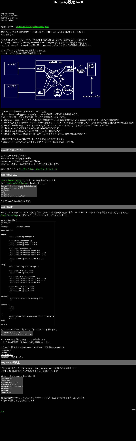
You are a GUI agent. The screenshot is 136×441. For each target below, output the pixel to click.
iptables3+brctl (37, 26)
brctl (47, 26)
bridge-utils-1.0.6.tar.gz (17, 183)
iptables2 (27, 26)
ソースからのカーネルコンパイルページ (38, 169)
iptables (19, 26)
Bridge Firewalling (9, 218)
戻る (2, 440)
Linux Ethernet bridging (11, 180)
